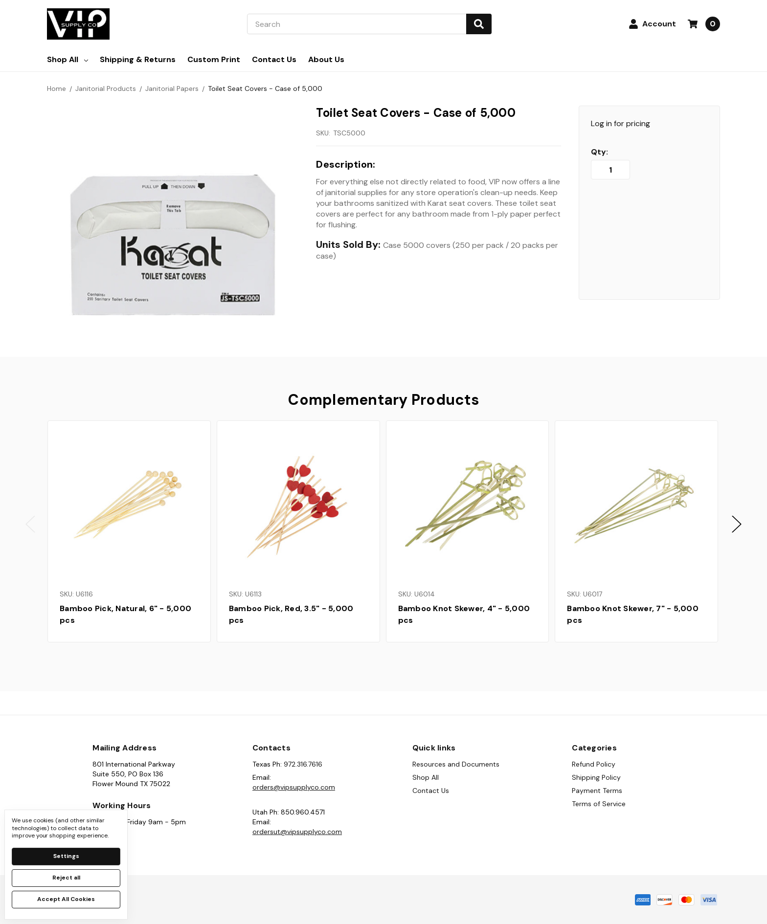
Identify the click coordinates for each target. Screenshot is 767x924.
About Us (326, 59)
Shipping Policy (596, 777)
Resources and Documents (455, 764)
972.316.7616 (303, 764)
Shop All (67, 59)
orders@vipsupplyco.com (293, 787)
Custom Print (213, 59)
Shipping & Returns (138, 59)
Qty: (599, 152)
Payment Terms (597, 790)
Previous (30, 524)
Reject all (66, 877)
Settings (66, 856)
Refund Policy (593, 764)
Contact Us (274, 59)
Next (736, 524)
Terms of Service (599, 803)
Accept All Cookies (66, 899)
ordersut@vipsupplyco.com (297, 831)
